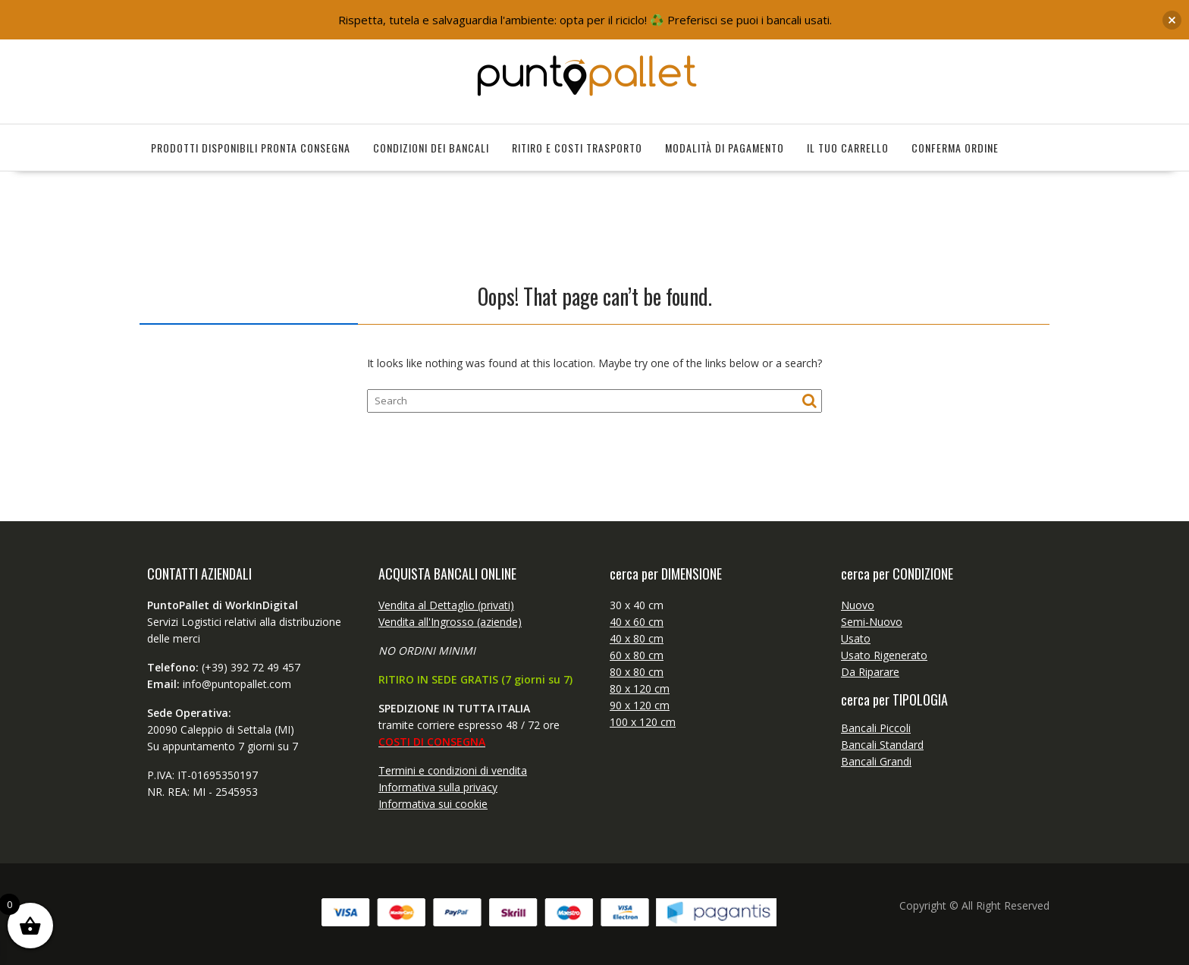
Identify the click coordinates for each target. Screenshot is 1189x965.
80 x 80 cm (637, 672)
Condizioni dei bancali (431, 148)
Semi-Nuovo (871, 622)
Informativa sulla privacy (437, 787)
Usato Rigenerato (884, 655)
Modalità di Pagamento (724, 148)
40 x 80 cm (637, 638)
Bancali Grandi (876, 761)
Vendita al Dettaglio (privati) (446, 605)
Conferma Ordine (955, 148)
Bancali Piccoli (876, 728)
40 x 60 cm (637, 622)
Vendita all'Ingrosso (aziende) (450, 622)
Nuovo (857, 605)
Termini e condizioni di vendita (452, 770)
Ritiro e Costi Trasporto (577, 148)
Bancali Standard (882, 744)
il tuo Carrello (848, 148)
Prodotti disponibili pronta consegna (250, 148)
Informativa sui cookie (433, 804)
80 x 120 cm (640, 688)
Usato (856, 638)
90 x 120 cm (640, 705)
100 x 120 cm (643, 722)
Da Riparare (870, 672)
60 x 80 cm (637, 655)
